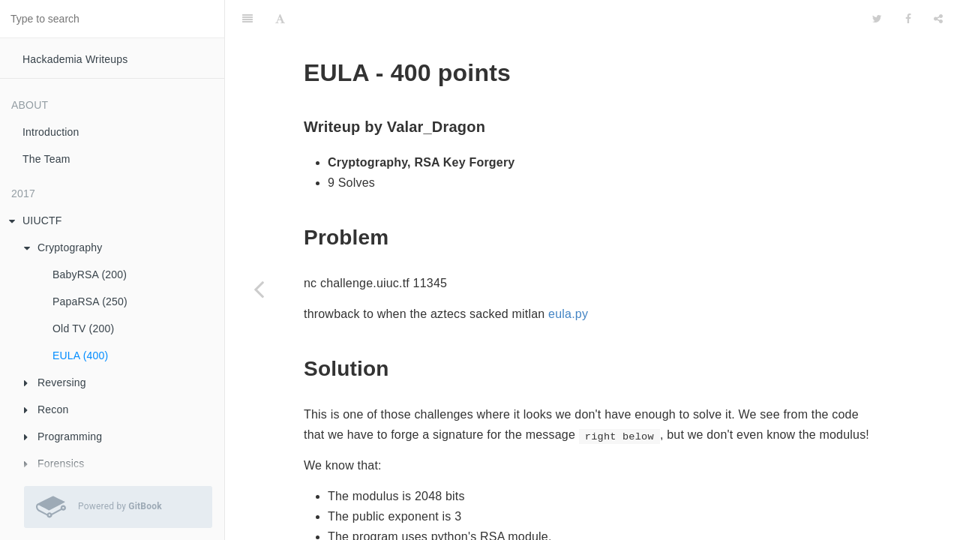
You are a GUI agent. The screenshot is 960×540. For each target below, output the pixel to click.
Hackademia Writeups (75, 59)
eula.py (568, 276)
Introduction (51, 132)
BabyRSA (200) (89, 274)
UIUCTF (35, 220)
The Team (46, 159)
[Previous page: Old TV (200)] (258, 289)
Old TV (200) (83, 328)
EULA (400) (80, 356)
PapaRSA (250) (90, 302)
